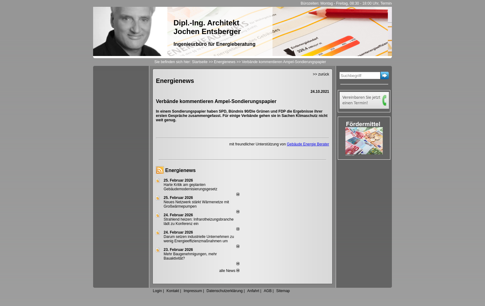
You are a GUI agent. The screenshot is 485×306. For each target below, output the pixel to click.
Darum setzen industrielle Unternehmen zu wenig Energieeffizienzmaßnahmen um (199, 239)
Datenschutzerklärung (225, 291)
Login (157, 291)
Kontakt (172, 291)
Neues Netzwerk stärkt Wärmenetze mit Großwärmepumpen (196, 204)
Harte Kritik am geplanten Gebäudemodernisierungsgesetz (190, 187)
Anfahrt (253, 291)
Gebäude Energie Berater (308, 144)
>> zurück (321, 74)
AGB (268, 291)
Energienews (180, 170)
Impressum (193, 291)
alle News (229, 271)
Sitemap (283, 291)
